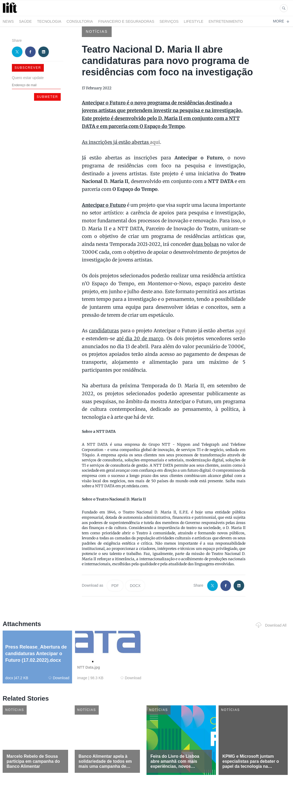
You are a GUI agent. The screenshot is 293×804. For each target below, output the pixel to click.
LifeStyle (193, 21)
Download (58, 678)
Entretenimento (226, 21)
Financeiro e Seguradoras (126, 21)
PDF (115, 586)
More (281, 21)
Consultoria (80, 21)
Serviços (168, 21)
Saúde (25, 21)
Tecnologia (49, 21)
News (8, 21)
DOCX (135, 586)
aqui (155, 142)
